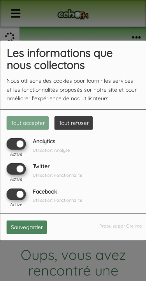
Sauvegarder (27, 226)
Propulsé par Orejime (120, 225)
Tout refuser (74, 122)
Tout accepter (28, 122)
